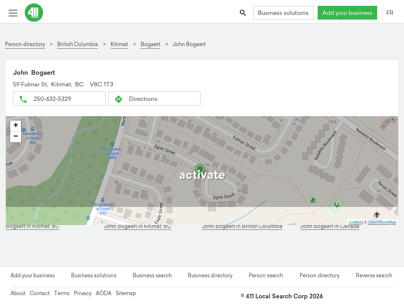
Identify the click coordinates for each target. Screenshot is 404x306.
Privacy (82, 293)
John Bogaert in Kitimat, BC (137, 226)
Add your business (347, 12)
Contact (40, 293)
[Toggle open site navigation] (13, 12)
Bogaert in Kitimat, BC (32, 226)
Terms (62, 293)
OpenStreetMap (382, 222)
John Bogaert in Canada (329, 226)
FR (389, 12)
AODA (103, 293)
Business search (152, 275)
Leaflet (355, 222)
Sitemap (126, 293)
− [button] (15, 136)
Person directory (319, 275)
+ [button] (15, 126)
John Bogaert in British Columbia (242, 226)
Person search (266, 275)
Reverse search (374, 275)
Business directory (210, 275)
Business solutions (283, 12)
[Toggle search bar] (243, 12)
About (18, 293)
